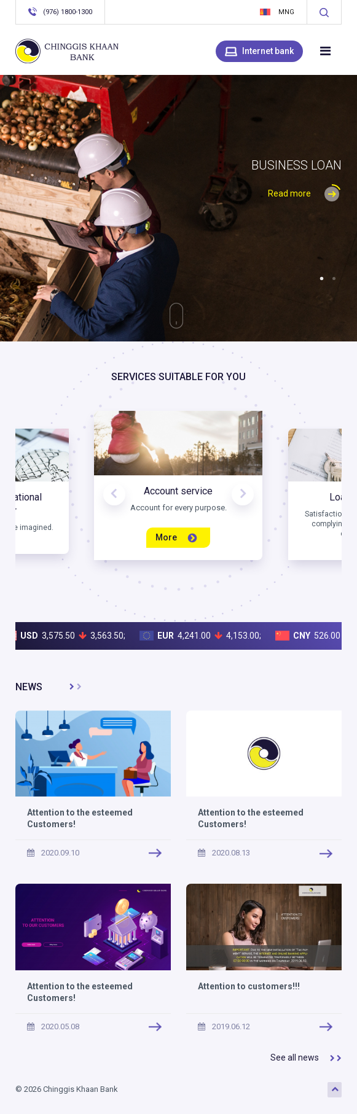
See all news (306, 1058)
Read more (305, 193)
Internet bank (259, 51)
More (176, 537)
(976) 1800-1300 (60, 11)
